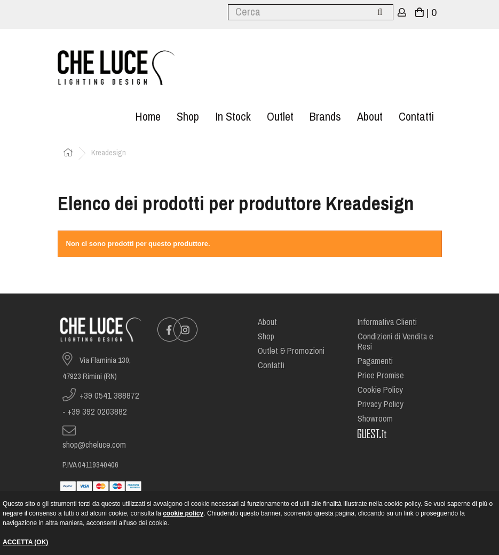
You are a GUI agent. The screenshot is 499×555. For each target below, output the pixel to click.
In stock (233, 117)
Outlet (280, 117)
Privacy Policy (380, 404)
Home (148, 117)
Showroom (375, 418)
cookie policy (183, 513)
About (370, 117)
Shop (188, 117)
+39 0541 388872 (109, 395)
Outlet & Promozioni (291, 351)
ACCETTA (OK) (25, 542)
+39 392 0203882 (97, 411)
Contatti (416, 117)
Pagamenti (375, 361)
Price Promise (381, 375)
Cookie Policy (380, 390)
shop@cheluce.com (94, 445)
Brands (325, 117)
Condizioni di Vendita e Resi (395, 341)
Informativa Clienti (387, 322)
